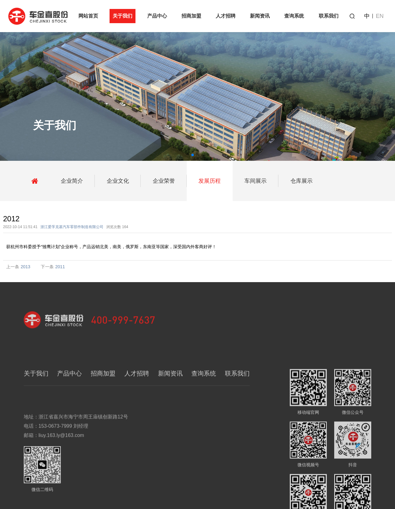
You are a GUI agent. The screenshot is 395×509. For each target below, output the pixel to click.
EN (380, 16)
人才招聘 (225, 16)
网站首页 (88, 16)
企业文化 (118, 181)
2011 (60, 266)
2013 (25, 266)
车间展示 (255, 181)
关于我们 (122, 16)
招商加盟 (191, 16)
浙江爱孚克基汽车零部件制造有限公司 (71, 227)
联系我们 (329, 16)
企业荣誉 (164, 181)
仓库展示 (301, 181)
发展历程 (209, 181)
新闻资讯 (260, 16)
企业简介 (72, 181)
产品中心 (157, 16)
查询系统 (294, 16)
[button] (192, 155)
